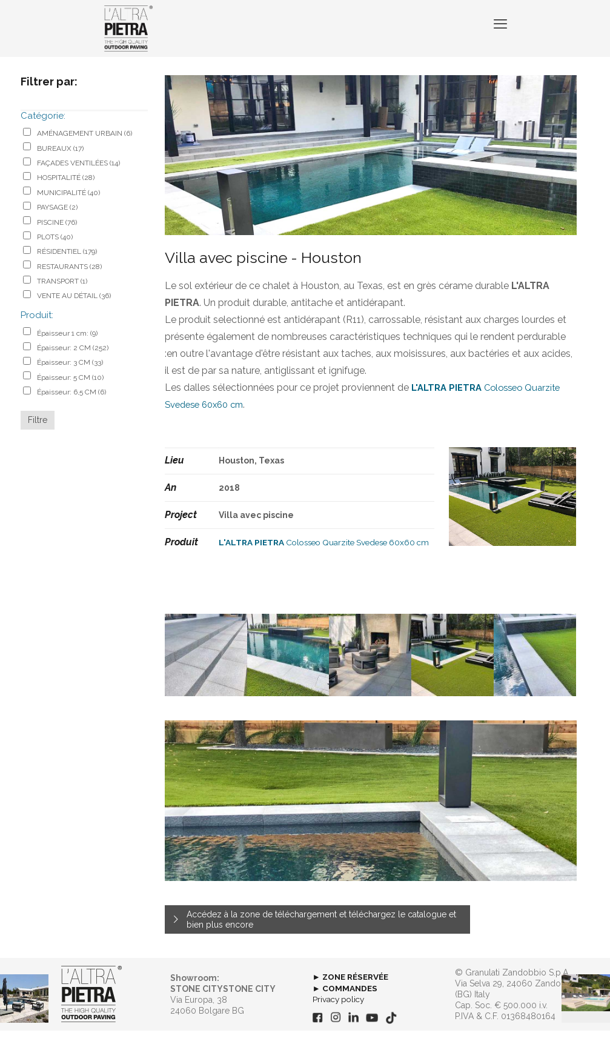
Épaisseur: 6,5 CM (71, 408)
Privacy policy (340, 1015)
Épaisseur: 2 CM (72, 364)
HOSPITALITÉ (65, 194)
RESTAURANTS (69, 283)
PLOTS (55, 253)
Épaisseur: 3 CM (70, 378)
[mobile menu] (499, 36)
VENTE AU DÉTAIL (74, 312)
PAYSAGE (57, 223)
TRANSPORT (62, 297)
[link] (92, 1010)
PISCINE (57, 238)
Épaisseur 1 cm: (67, 349)
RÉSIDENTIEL (67, 268)
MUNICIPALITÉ (68, 209)
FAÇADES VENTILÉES (78, 179)
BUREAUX (60, 165)
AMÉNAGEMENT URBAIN (84, 149)
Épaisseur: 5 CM (70, 394)
